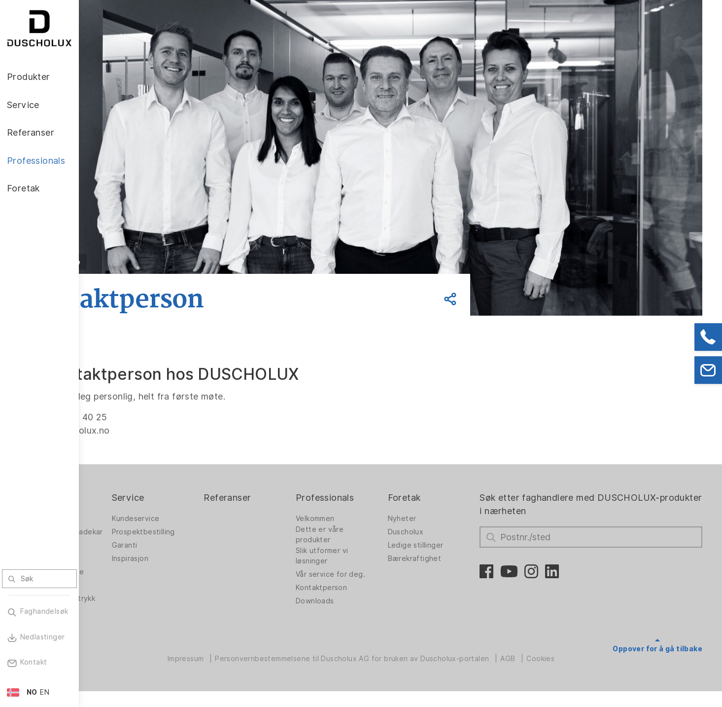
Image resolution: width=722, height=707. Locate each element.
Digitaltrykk (118, 593)
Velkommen (362, 518)
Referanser (285, 497)
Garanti (193, 545)
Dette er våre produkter (367, 534)
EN (44, 692)
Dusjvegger (118, 518)
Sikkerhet (115, 628)
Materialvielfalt (125, 641)
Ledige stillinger (452, 545)
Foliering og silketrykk (119, 609)
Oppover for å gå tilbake (657, 649)
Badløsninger (121, 553)
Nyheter (438, 518)
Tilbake (145, 262)
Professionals (372, 497)
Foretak (440, 497)
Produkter (120, 497)
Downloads (362, 601)
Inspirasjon (198, 558)
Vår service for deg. (378, 574)
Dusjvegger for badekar (125, 534)
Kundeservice (204, 518)
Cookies (580, 674)
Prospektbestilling (211, 532)
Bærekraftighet (451, 558)
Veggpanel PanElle (131, 580)
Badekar (113, 566)
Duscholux (442, 532)
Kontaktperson (368, 588)
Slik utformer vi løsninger (369, 556)
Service (196, 497)
